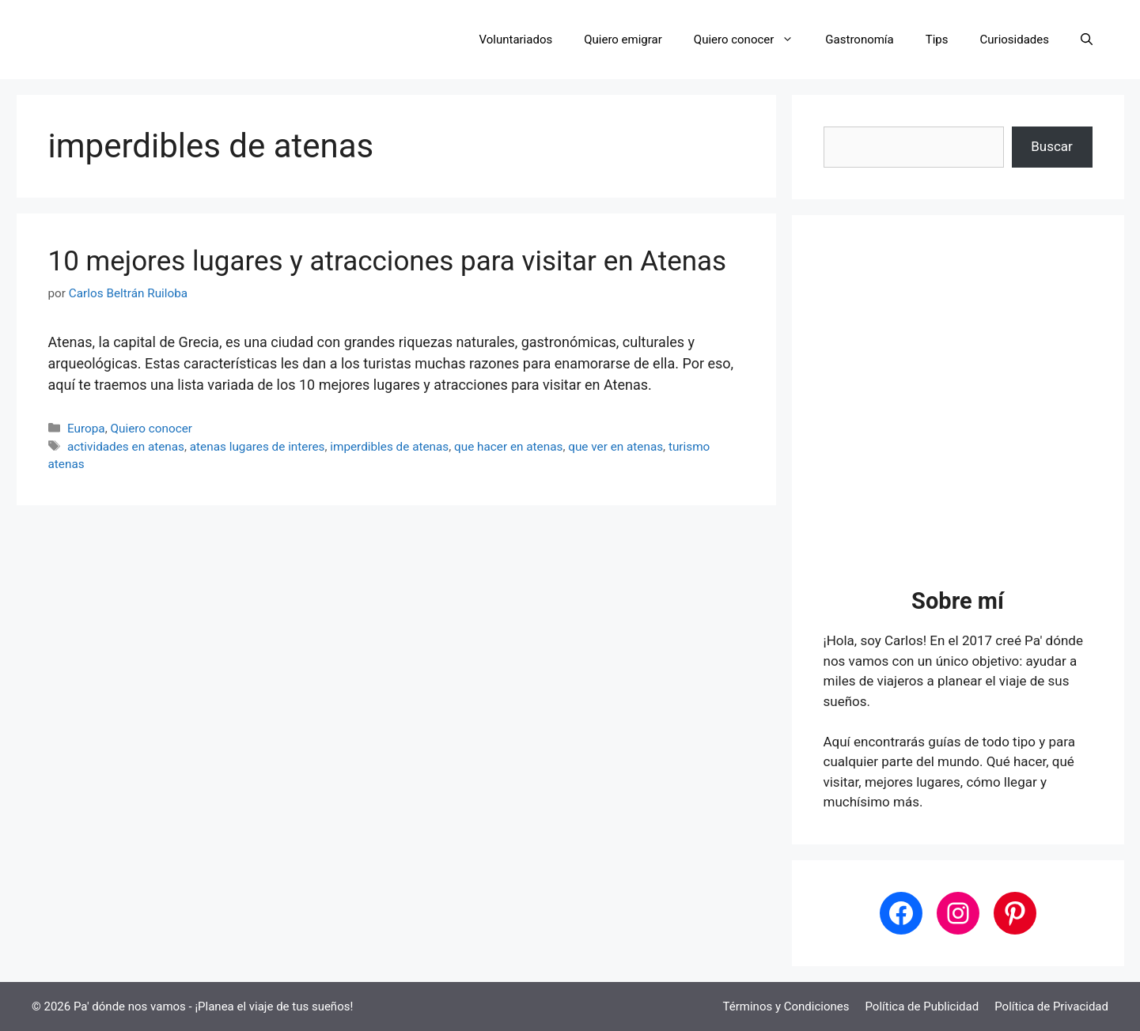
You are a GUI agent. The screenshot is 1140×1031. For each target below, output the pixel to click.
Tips (937, 39)
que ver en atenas (615, 447)
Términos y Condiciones (786, 1006)
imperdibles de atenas (389, 447)
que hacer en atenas (508, 447)
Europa (86, 428)
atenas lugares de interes (257, 447)
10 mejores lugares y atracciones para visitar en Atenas (387, 261)
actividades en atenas (125, 447)
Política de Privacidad (1051, 1006)
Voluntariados (516, 39)
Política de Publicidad (922, 1006)
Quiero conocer (752, 39)
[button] (1086, 39)
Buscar (1052, 146)
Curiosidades (1014, 39)
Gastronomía (859, 39)
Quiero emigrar (623, 39)
